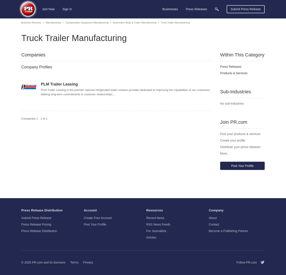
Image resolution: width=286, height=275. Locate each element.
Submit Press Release (246, 9)
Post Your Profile (242, 166)
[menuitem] (217, 9)
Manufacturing (53, 22)
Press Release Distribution (39, 231)
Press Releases (230, 66)
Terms (74, 262)
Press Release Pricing (36, 224)
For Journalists (156, 231)
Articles (151, 237)
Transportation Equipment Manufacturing (86, 22)
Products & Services (234, 73)
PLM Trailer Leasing (59, 84)
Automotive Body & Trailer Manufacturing (134, 22)
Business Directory (31, 22)
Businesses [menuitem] (170, 9)
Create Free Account (98, 218)
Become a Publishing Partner (228, 231)
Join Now (48, 9)
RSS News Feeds (158, 224)
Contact (214, 224)
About (213, 218)
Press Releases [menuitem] (196, 9)
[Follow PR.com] (261, 262)
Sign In (67, 9)
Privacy (88, 262)
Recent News (155, 218)
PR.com (37, 262)
